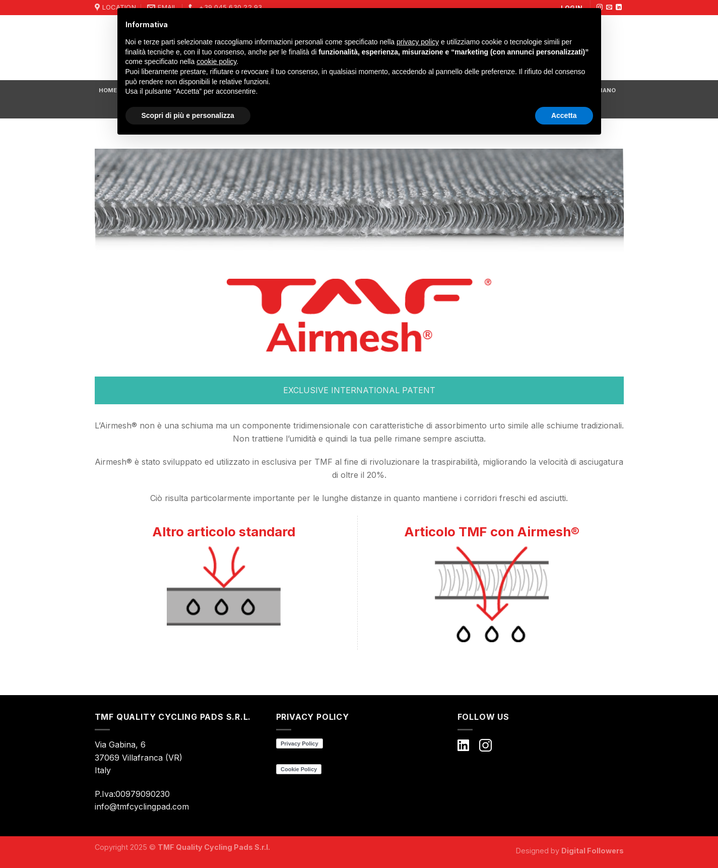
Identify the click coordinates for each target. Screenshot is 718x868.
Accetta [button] (564, 115)
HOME (108, 90)
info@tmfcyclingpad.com (142, 806)
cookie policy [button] (216, 61)
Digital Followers (592, 850)
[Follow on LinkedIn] (619, 7)
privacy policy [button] (418, 42)
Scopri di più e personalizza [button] (188, 115)
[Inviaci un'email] (609, 7)
